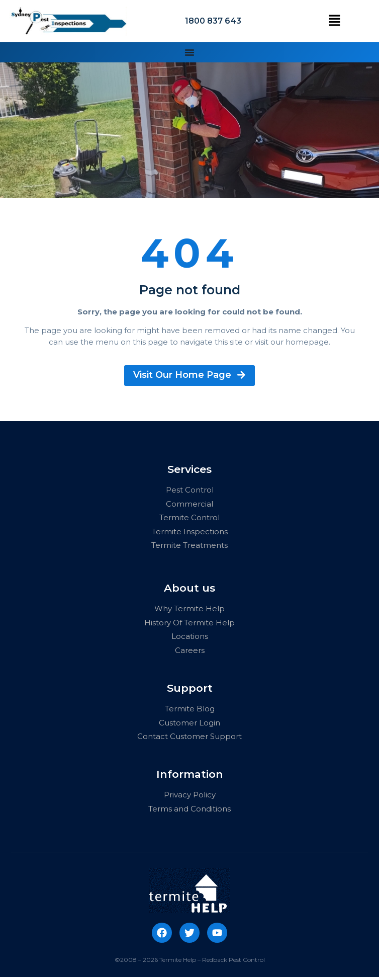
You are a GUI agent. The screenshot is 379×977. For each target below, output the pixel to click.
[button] (334, 21)
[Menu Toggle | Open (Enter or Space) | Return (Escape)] (189, 52)
